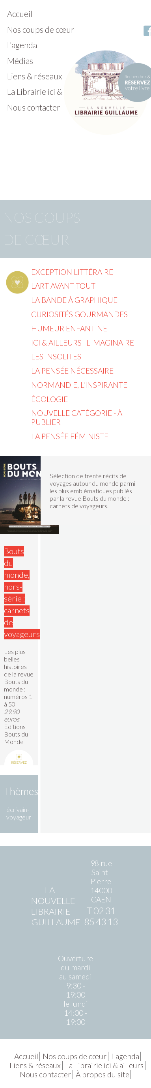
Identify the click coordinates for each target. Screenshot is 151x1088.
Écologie (49, 399)
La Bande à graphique (74, 299)
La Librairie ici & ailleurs (48, 91)
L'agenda (22, 45)
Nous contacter (33, 107)
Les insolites (56, 356)
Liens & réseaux (34, 76)
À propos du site (102, 1074)
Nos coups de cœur (41, 29)
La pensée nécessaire (72, 370)
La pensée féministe (69, 436)
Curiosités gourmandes (79, 314)
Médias (20, 61)
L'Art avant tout (63, 285)
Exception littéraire (72, 271)
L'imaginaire (110, 342)
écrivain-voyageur (18, 813)
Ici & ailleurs (56, 342)
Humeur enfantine (69, 328)
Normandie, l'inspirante (79, 384)
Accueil (19, 14)
